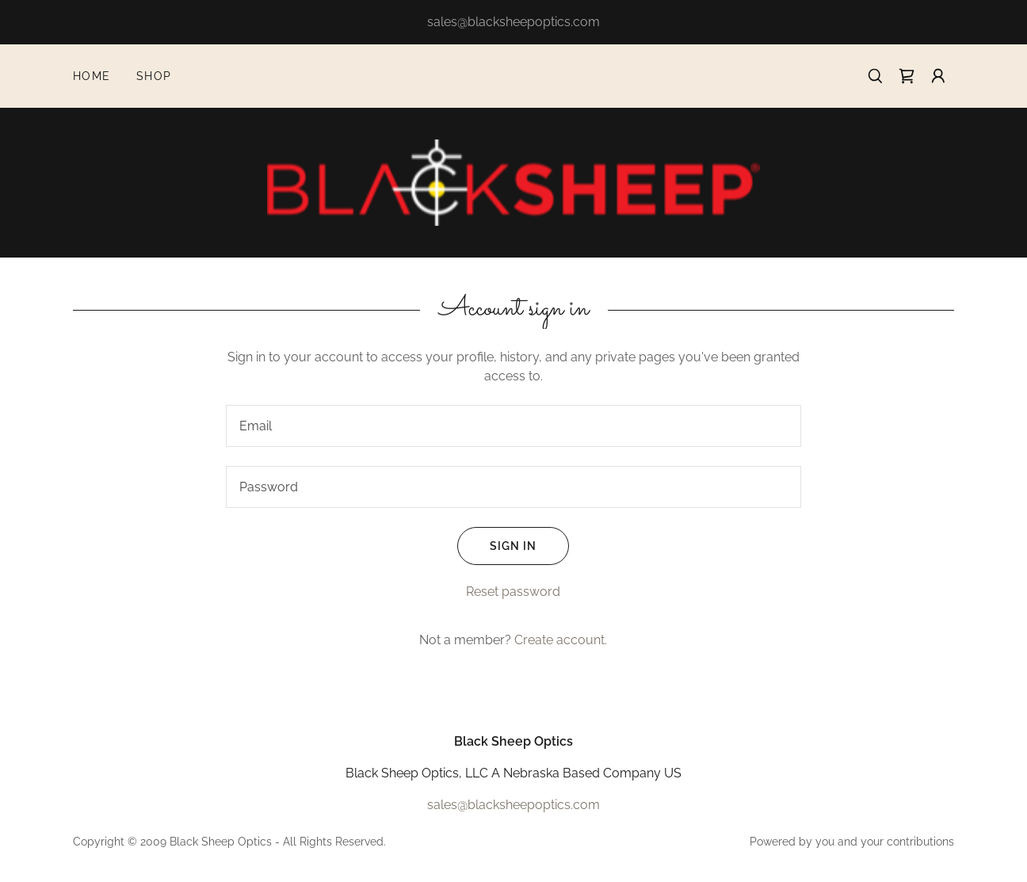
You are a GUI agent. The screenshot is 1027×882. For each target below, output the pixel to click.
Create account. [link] (560, 639)
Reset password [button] (513, 591)
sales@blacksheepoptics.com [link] (513, 804)
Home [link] (92, 76)
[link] (906, 76)
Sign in (496, 546)
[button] (938, 76)
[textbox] (513, 426)
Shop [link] (154, 76)
